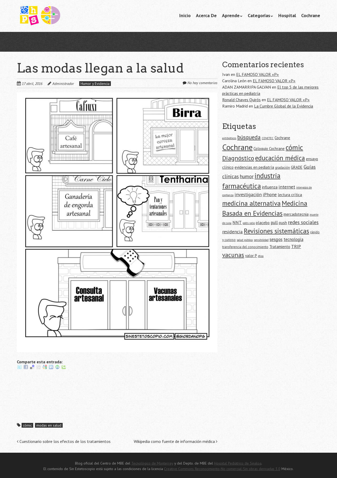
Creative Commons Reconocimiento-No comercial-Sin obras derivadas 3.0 (222, 468)
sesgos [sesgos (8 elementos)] (276, 239)
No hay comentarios (202, 82)
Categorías (259, 15)
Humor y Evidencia (95, 83)
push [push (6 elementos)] (283, 222)
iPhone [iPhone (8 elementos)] (270, 194)
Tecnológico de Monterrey (152, 463)
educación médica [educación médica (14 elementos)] (280, 158)
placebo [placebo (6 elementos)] (263, 222)
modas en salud (48, 425)
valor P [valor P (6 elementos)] (251, 255)
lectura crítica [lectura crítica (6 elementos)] (290, 194)
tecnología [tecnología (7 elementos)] (293, 239)
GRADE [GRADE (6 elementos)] (297, 167)
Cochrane (310, 15)
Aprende (231, 15)
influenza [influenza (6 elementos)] (269, 187)
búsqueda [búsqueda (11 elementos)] (249, 137)
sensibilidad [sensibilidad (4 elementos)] (261, 240)
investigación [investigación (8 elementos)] (248, 194)
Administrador (63, 83)
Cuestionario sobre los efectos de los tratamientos (64, 441)
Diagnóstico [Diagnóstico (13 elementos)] (238, 158)
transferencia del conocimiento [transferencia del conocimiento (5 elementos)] (245, 247)
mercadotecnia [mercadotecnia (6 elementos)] (296, 214)
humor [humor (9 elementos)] (247, 176)
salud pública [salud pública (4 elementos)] (245, 240)
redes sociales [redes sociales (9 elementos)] (303, 222)
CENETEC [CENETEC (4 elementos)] (268, 138)
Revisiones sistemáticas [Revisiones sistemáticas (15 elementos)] (276, 230)
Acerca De (206, 15)
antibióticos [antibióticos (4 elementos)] (229, 138)
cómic (27, 425)
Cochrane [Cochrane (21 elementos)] (237, 147)
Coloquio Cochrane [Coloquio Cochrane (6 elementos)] (269, 148)
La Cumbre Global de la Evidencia (283, 106)
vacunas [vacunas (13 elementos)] (233, 255)
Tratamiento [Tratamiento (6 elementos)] (279, 246)
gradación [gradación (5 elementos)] (282, 167)
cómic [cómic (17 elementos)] (294, 147)
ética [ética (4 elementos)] (261, 256)
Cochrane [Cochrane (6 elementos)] (282, 137)
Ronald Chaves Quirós (241, 99)
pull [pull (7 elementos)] (274, 222)
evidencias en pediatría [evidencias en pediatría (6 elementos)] (254, 167)
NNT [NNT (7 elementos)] (237, 222)
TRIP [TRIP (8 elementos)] (296, 246)
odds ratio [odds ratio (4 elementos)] (249, 223)
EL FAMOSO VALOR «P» (257, 74)
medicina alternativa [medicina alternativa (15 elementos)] (251, 203)
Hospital (287, 15)
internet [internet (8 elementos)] (287, 187)
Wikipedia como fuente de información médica (175, 441)
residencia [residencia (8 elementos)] (232, 232)
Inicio (185, 15)
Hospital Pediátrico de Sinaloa (237, 463)
